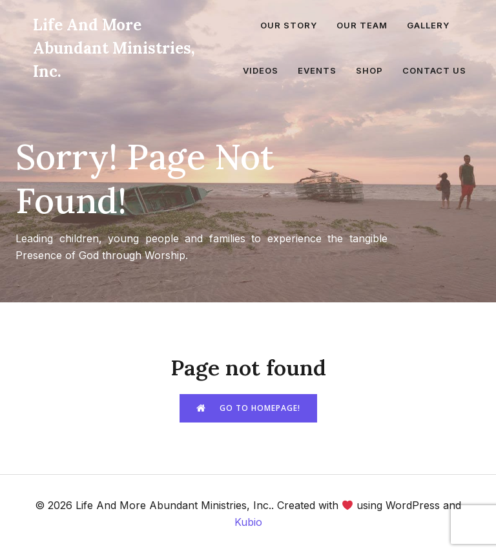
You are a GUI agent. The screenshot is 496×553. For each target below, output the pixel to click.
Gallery (428, 25)
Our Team (362, 25)
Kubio (248, 522)
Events (317, 70)
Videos (260, 70)
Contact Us (434, 70)
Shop (369, 70)
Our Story (288, 25)
